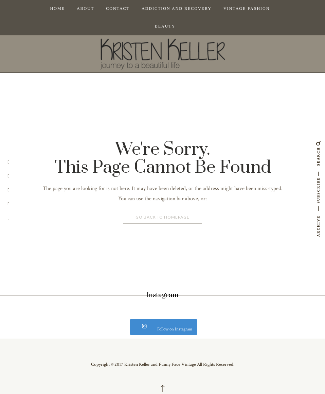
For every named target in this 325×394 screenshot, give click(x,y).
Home (57, 8)
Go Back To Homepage (162, 217)
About (85, 8)
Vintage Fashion (246, 8)
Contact (118, 8)
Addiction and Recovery (177, 8)
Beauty (165, 26)
